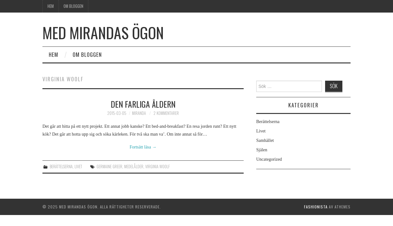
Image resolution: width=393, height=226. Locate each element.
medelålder (133, 167)
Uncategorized (269, 159)
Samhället (265, 140)
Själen (261, 150)
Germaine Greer (109, 167)
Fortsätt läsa (143, 147)
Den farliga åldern (143, 104)
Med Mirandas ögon (103, 32)
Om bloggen (73, 6)
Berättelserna (61, 167)
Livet (78, 167)
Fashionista (316, 207)
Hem (50, 6)
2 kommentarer (166, 113)
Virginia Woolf (157, 167)
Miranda (139, 113)
